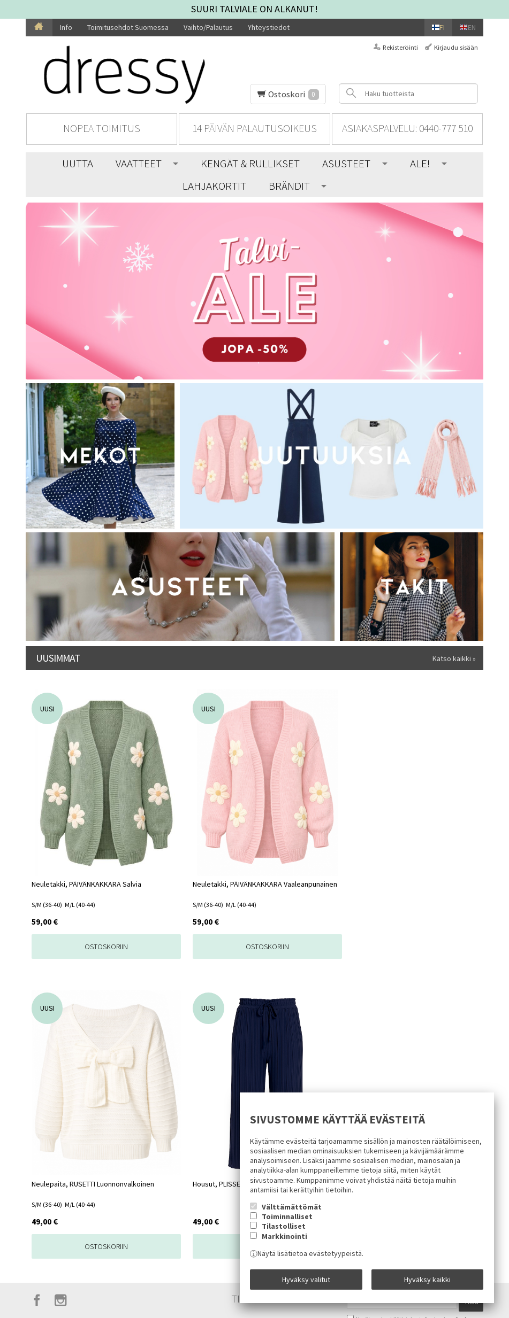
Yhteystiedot (269, 27)
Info (66, 27)
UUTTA (77, 163)
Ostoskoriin (82, 946)
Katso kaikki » (454, 658)
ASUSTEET (346, 163)
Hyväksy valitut (306, 1282)
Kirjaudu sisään (456, 47)
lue (461, 1014)
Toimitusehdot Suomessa (128, 27)
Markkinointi (284, 1242)
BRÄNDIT (289, 186)
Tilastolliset (284, 1232)
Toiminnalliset (287, 1222)
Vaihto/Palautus (208, 27)
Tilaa (471, 999)
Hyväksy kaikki (427, 1282)
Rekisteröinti (400, 47)
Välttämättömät (292, 1213)
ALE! (420, 163)
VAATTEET (139, 163)
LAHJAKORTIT (214, 186)
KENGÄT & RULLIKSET (250, 163)
